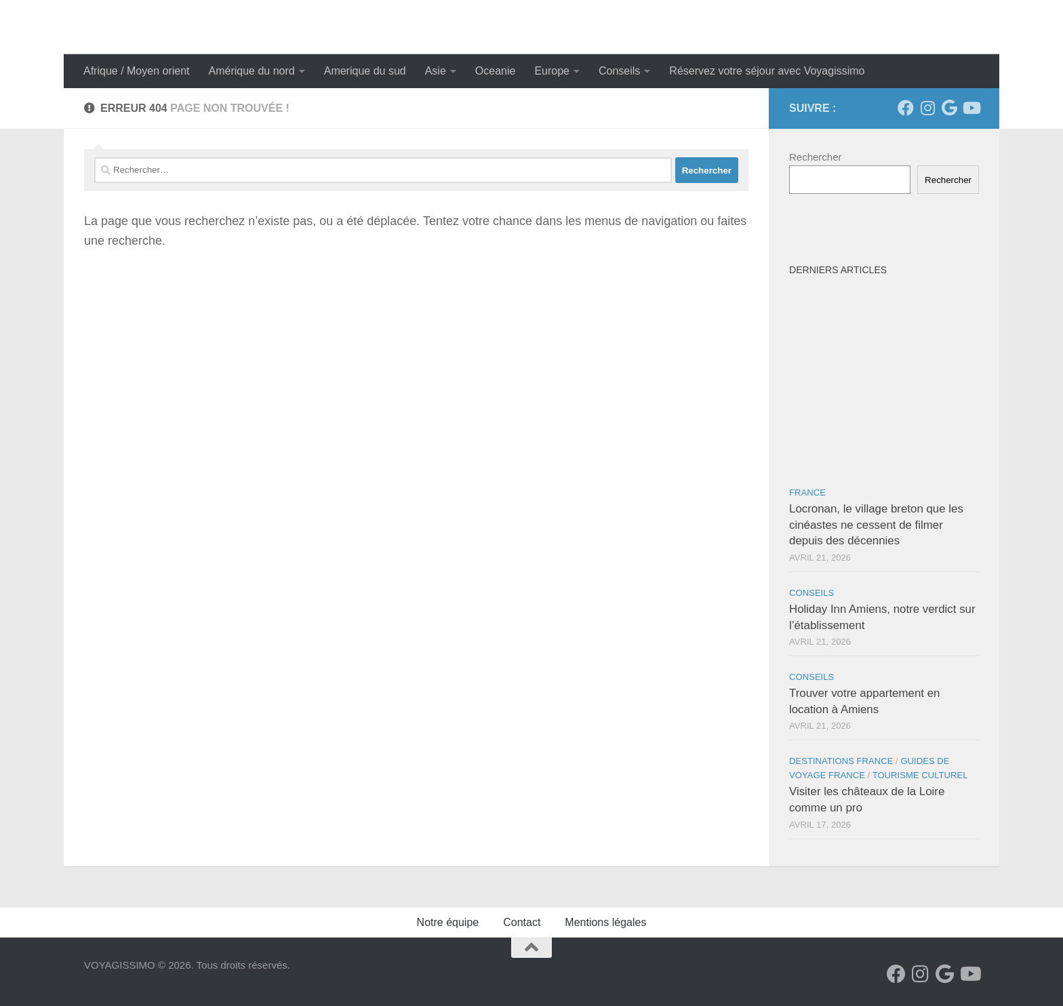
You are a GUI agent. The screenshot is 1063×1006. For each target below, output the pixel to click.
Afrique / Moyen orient (136, 71)
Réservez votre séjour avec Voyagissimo (766, 71)
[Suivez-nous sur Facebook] (906, 108)
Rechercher (815, 157)
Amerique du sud (365, 71)
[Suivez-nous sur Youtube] (971, 108)
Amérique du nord (252, 71)
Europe (551, 71)
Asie (435, 71)
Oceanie (495, 71)
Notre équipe (448, 922)
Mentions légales (605, 922)
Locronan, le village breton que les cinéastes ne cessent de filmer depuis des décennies (876, 524)
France (807, 492)
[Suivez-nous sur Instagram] (927, 108)
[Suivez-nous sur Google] (949, 108)
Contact (521, 922)
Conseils (619, 71)
